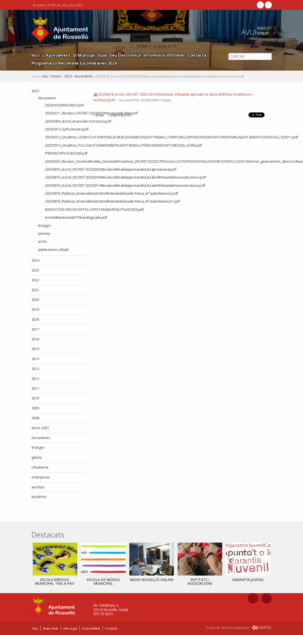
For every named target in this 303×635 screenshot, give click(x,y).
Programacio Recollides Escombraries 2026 (74, 63)
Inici (35, 55)
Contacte (111, 628)
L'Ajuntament (56, 55)
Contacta (197, 55)
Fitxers (56, 76)
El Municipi (84, 55)
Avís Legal (70, 628)
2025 (68, 76)
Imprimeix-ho (120, 115)
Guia (102, 55)
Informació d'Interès (164, 55)
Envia (99, 115)
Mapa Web (50, 628)
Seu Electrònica (125, 55)
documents (84, 76)
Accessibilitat (91, 628)
